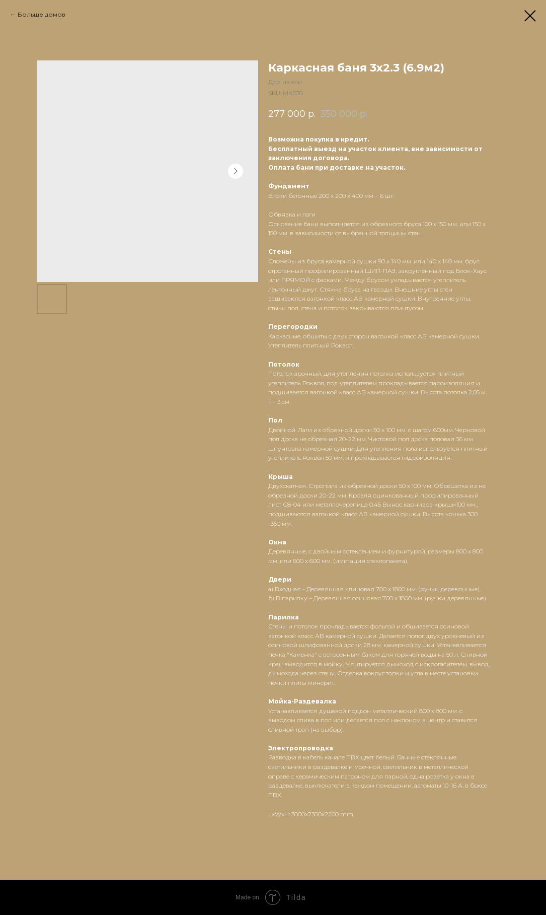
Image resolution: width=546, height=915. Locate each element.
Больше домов (41, 14)
